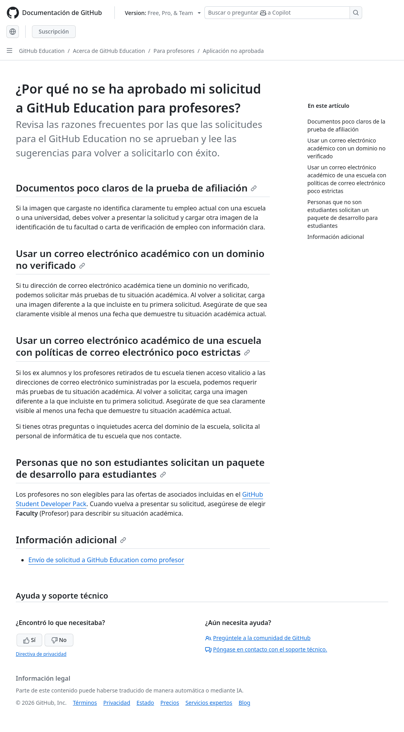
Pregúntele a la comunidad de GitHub (257, 638)
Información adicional (71, 539)
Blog (245, 702)
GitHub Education (42, 50)
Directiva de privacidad (41, 654)
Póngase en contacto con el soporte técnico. (266, 649)
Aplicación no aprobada (233, 50)
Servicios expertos (208, 702)
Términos (85, 702)
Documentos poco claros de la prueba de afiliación (136, 187)
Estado (145, 702)
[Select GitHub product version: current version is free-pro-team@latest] (162, 13)
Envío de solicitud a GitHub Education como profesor (106, 560)
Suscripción (54, 31)
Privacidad (116, 702)
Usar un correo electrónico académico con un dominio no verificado (140, 259)
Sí (29, 640)
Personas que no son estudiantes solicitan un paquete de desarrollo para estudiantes (140, 468)
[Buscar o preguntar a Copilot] (283, 12)
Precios (170, 702)
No (59, 640)
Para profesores (174, 50)
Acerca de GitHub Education (109, 50)
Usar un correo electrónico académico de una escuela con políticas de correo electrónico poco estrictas (139, 346)
